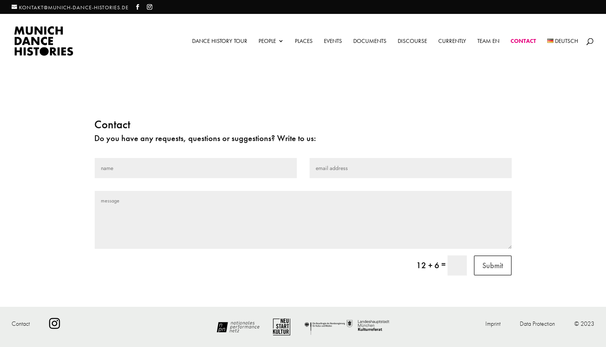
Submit (492, 265)
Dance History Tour (219, 41)
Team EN (488, 41)
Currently (452, 41)
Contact (523, 41)
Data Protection (537, 324)
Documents (369, 41)
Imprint (492, 324)
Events (333, 41)
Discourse (412, 41)
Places (304, 41)
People (267, 41)
